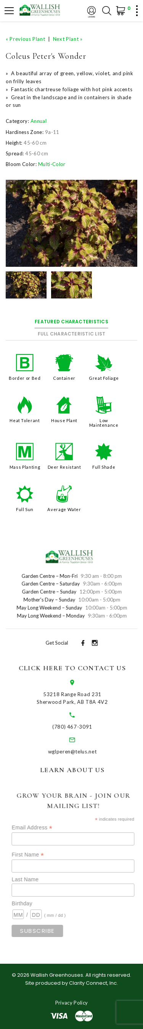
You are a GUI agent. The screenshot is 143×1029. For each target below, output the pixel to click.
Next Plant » (68, 39)
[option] (71, 223)
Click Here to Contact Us (79, 668)
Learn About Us (79, 770)
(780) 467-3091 (79, 727)
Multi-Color (52, 164)
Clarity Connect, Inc (93, 983)
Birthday (32, 903)
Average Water (64, 509)
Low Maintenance (104, 422)
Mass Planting (25, 467)
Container (64, 378)
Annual (39, 121)
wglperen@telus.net (79, 751)
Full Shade (104, 467)
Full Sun (25, 509)
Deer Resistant (64, 467)
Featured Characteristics (71, 321)
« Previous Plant (25, 39)
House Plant (64, 420)
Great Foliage (104, 378)
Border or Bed (24, 378)
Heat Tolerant (25, 420)
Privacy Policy (71, 1003)
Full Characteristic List (72, 334)
